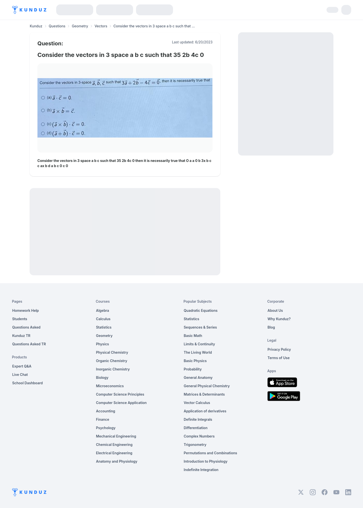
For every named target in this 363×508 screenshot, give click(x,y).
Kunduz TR (21, 335)
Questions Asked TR (29, 344)
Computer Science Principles (120, 394)
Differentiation (195, 428)
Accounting (105, 411)
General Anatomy (198, 377)
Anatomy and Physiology (117, 461)
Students (19, 319)
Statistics (104, 327)
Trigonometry (195, 444)
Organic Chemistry (111, 361)
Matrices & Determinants (204, 394)
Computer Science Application (121, 403)
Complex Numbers (199, 436)
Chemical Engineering (114, 444)
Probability (193, 369)
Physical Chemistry (112, 352)
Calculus (103, 319)
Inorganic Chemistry (113, 369)
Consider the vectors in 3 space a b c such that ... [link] (154, 26)
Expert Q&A (22, 366)
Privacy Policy (279, 349)
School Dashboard (27, 383)
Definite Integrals (198, 419)
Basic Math (193, 335)
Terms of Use (279, 358)
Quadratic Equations (201, 310)
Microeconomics (110, 386)
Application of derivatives (205, 411)
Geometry (80, 26)
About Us (275, 310)
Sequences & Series (200, 327)
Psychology (106, 428)
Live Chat (20, 374)
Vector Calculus (197, 403)
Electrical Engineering (114, 453)
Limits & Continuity (199, 344)
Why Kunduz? (279, 319)
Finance (102, 419)
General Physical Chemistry (207, 386)
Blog (271, 327)
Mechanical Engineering (116, 436)
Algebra (102, 310)
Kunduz (36, 26)
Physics (102, 344)
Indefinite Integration (201, 470)
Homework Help (25, 310)
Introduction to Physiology (205, 461)
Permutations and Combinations (210, 453)
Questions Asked (26, 327)
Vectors (101, 26)
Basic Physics (195, 361)
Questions (57, 26)
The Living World (198, 352)
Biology (102, 377)
